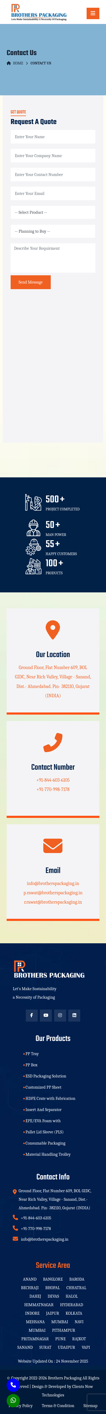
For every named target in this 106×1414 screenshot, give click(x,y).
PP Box (31, 1065)
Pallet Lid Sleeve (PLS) (45, 1132)
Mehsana (35, 1321)
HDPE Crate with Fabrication (50, 1098)
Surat (45, 1347)
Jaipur (52, 1313)
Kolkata (74, 1313)
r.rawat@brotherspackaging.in (53, 902)
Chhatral (76, 1287)
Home (15, 63)
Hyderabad (71, 1304)
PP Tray (32, 1053)
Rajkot (79, 1339)
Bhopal (52, 1287)
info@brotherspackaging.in (53, 883)
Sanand (25, 1347)
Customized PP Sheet (43, 1087)
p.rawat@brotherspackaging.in (52, 892)
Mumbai (59, 1321)
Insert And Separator (44, 1109)
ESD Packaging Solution (46, 1076)
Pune (60, 1339)
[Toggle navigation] (93, 13)
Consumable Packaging (45, 1143)
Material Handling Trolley (48, 1154)
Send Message (31, 282)
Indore (32, 1313)
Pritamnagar (35, 1339)
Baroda (76, 1279)
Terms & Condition (58, 1405)
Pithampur (63, 1330)
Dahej (35, 1296)
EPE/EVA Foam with (43, 1120)
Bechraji (30, 1287)
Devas (53, 1296)
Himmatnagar (38, 1304)
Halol (72, 1296)
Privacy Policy (21, 1405)
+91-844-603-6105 (53, 780)
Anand (29, 1279)
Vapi (86, 1347)
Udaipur (66, 1347)
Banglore (53, 1279)
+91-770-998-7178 (52, 789)
